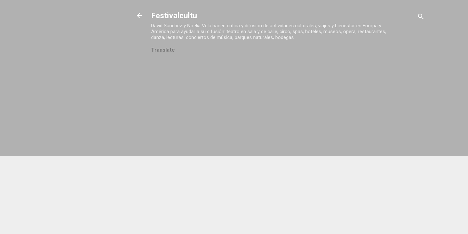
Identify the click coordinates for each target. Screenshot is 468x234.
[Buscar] (421, 18)
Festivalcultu (174, 15)
